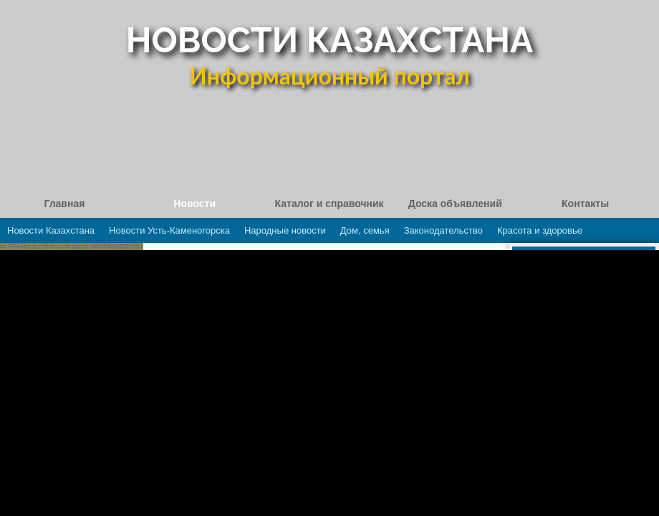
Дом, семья (365, 230)
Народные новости (285, 230)
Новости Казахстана (51, 230)
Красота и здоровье (539, 230)
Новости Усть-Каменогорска (169, 230)
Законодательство (443, 230)
